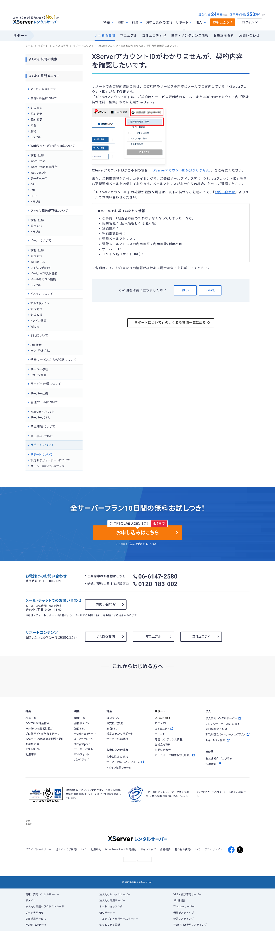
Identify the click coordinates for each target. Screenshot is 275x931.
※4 (263, 15)
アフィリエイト (214, 849)
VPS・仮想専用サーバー (187, 894)
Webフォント (38, 172)
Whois (34, 326)
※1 (59, 17)
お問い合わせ (249, 36)
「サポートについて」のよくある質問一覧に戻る (171, 323)
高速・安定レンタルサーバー (42, 894)
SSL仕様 (36, 345)
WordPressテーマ (36, 924)
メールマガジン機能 (43, 279)
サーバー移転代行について (47, 466)
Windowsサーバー (184, 906)
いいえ (210, 290)
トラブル (35, 137)
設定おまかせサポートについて (50, 460)
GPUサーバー (107, 912)
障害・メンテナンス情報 (189, 36)
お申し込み (221, 22)
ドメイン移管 (38, 320)
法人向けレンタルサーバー (114, 894)
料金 (33, 125)
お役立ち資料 (223, 36)
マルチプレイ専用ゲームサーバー (118, 918)
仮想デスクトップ (183, 912)
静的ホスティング (183, 918)
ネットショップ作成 (111, 906)
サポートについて (41, 454)
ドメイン (31, 900)
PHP (33, 196)
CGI (32, 184)
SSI (32, 190)
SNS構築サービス (36, 918)
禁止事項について (42, 436)
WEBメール (37, 262)
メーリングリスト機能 (43, 273)
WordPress (37, 161)
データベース (38, 178)
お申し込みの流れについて (139, 544)
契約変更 (36, 119)
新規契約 (36, 108)
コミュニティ (152, 36)
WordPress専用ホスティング (190, 924)
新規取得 (36, 315)
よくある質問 (105, 36)
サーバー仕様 (39, 393)
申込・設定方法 (40, 350)
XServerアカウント (42, 411)
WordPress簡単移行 (43, 167)
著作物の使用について (188, 849)
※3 (225, 15)
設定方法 (36, 226)
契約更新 (36, 113)
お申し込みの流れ (159, 22)
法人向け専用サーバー (112, 900)
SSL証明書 (179, 900)
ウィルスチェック (41, 267)
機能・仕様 (37, 155)
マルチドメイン (39, 303)
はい (185, 290)
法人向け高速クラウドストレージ (45, 906)
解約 (33, 131)
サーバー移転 (39, 369)
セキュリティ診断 (109, 924)
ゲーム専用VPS (35, 912)
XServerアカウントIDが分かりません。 (182, 170)
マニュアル (128, 36)
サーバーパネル (40, 417)
